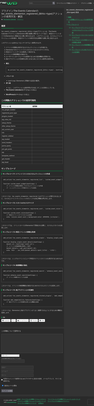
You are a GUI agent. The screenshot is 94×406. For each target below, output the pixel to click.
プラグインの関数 (87, 3)
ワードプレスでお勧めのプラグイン (58, 401)
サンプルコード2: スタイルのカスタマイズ (82, 36)
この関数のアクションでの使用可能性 (80, 21)
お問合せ (41, 403)
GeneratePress (11, 402)
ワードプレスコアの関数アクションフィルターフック (64, 399)
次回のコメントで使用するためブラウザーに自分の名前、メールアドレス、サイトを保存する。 (32, 380)
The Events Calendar (9, 19)
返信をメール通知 (9, 386)
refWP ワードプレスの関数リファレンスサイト (31, 399)
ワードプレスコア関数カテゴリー (68, 3)
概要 (69, 17)
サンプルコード (73, 24)
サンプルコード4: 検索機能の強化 (82, 46)
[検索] (54, 3)
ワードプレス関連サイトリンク (26, 403)
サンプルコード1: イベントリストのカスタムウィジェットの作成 (82, 30)
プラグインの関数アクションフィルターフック (31, 401)
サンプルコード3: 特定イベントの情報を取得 (82, 41)
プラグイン (20, 19)
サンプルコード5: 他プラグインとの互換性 (82, 51)
